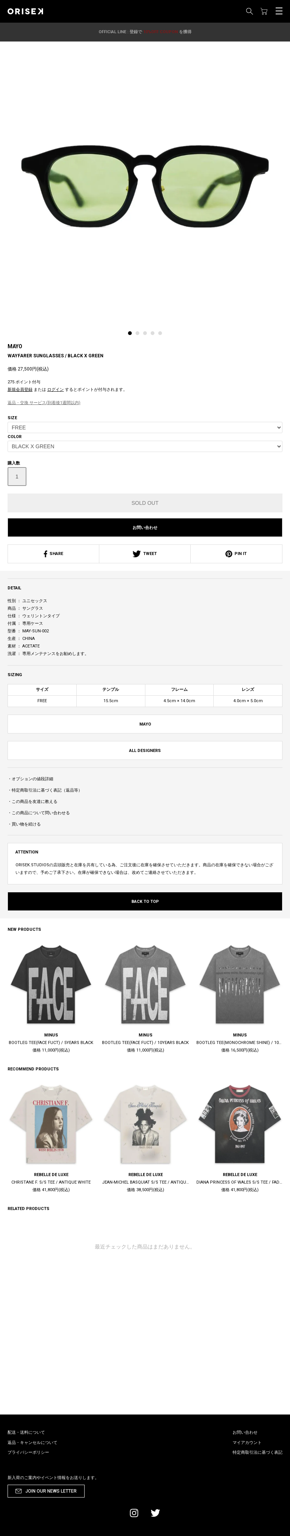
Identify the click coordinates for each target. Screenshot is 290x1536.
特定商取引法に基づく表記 (257, 1452)
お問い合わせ (145, 527)
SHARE (53, 553)
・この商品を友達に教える (32, 801)
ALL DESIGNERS (145, 750)
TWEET (145, 553)
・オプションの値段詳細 (30, 778)
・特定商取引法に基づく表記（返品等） (45, 790)
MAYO (15, 346)
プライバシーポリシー (28, 1452)
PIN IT (236, 553)
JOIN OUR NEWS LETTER (51, 1491)
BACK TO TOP (145, 901)
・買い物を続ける (24, 824)
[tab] (132, 335)
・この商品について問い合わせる (39, 812)
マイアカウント (247, 1442)
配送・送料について (26, 1432)
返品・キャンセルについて (32, 1442)
